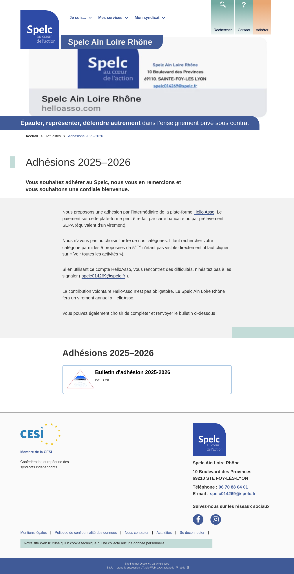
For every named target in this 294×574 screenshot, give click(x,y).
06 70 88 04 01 (233, 487)
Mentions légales (33, 532)
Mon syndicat (147, 17)
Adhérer (262, 30)
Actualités (53, 136)
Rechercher (223, 30)
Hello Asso (204, 212)
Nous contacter (137, 532)
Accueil (32, 136)
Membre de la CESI (36, 452)
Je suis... (78, 17)
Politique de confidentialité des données (86, 532)
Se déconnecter (192, 532)
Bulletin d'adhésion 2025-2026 (132, 372)
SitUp (110, 567)
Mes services (110, 17)
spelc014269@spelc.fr (103, 275)
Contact (244, 30)
